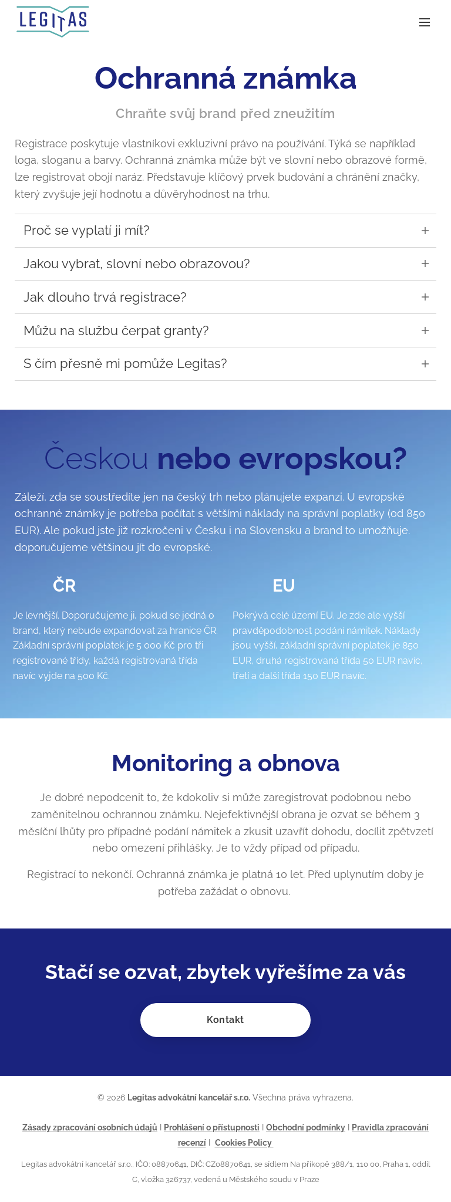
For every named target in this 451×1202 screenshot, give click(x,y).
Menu (424, 22)
